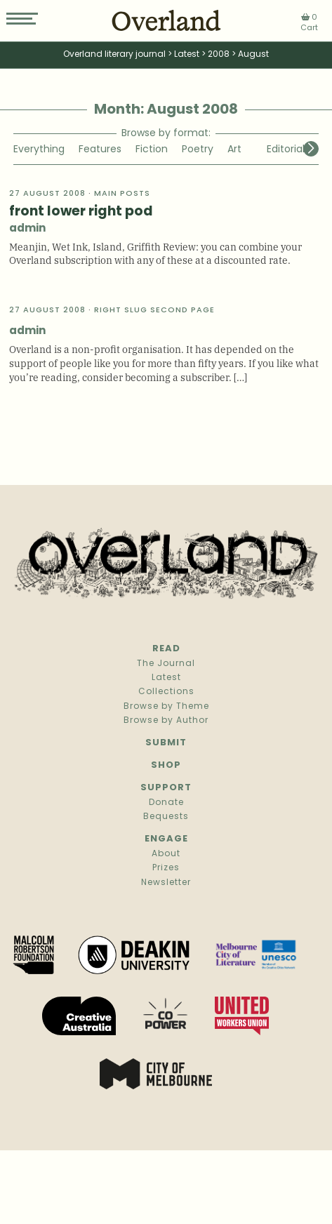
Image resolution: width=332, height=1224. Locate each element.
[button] (311, 149)
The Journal (166, 664)
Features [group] (100, 150)
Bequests (166, 817)
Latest (166, 678)
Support (166, 787)
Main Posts (122, 194)
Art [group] (234, 150)
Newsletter (166, 883)
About (166, 854)
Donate (166, 803)
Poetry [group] (197, 150)
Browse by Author (166, 721)
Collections (166, 692)
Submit (166, 742)
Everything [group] (39, 150)
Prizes (166, 868)
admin (27, 229)
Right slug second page (154, 310)
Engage (166, 839)
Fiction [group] (151, 150)
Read (166, 648)
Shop (166, 765)
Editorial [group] (286, 150)
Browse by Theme (166, 707)
